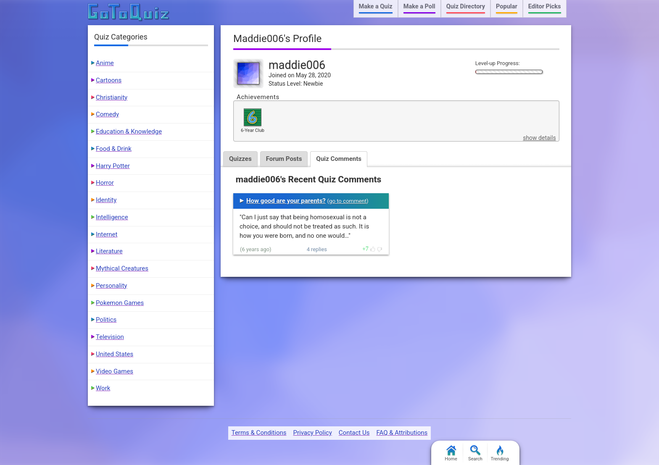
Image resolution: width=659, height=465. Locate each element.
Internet (106, 234)
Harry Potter (113, 166)
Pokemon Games (120, 303)
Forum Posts (284, 159)
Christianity (111, 97)
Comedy (107, 114)
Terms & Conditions (259, 432)
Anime (105, 63)
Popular (506, 6)
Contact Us (354, 432)
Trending (500, 453)
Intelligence (112, 217)
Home (451, 453)
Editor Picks (544, 6)
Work (103, 388)
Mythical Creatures (122, 268)
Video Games (114, 371)
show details (539, 137)
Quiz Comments (338, 159)
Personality (111, 285)
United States (114, 354)
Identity (106, 200)
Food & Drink (114, 148)
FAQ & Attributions (401, 432)
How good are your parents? (286, 201)
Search (475, 453)
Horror (105, 183)
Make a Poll (419, 6)
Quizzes (240, 159)
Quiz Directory (465, 6)
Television (110, 337)
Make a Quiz (376, 6)
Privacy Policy (312, 432)
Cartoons (108, 80)
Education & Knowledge (129, 131)
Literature (109, 251)
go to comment (347, 201)
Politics (106, 319)
